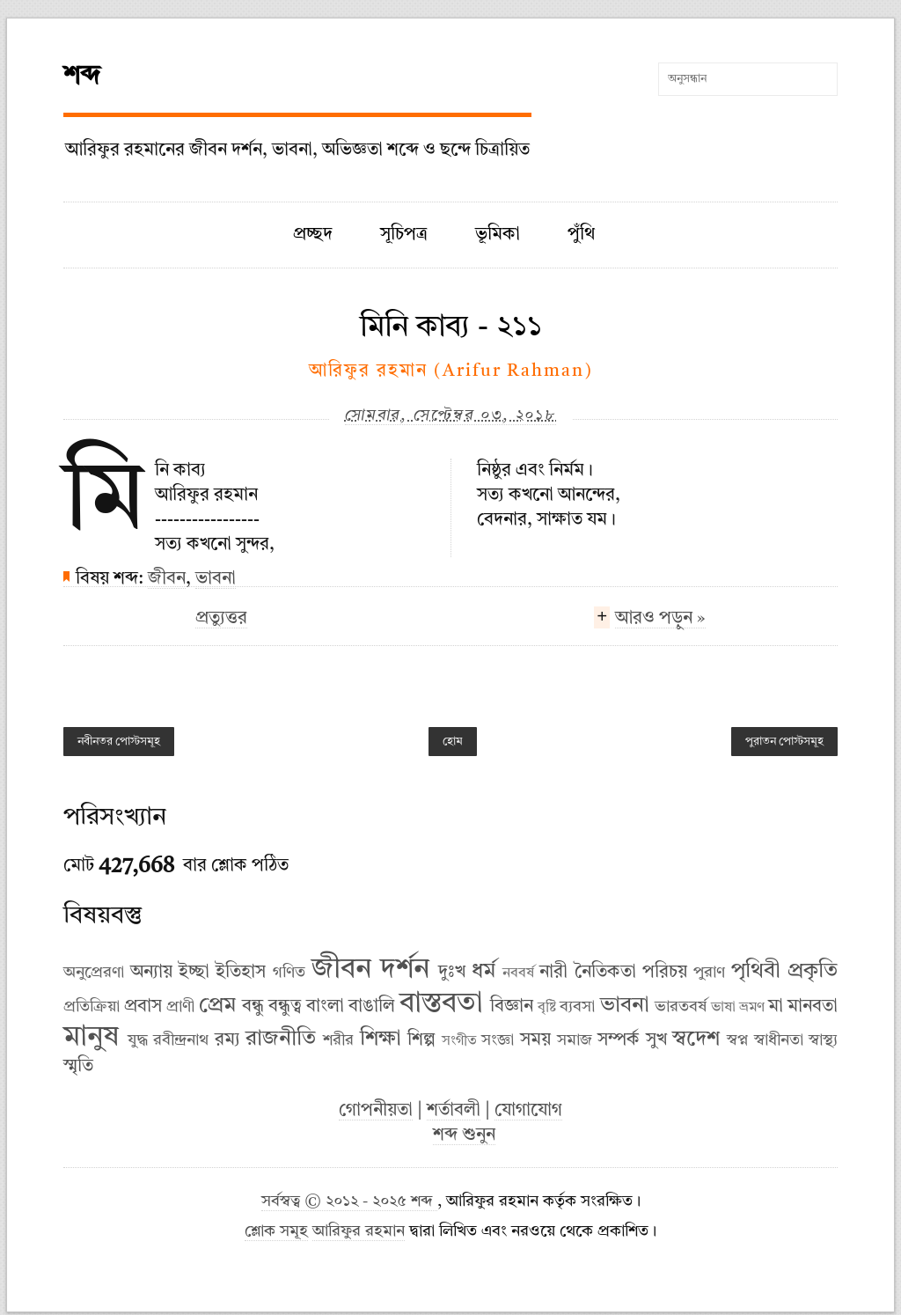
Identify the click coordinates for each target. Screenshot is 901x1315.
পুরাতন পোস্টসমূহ (784, 741)
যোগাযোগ (528, 1111)
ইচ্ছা (194, 972)
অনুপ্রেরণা (93, 973)
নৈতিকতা (605, 972)
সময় (535, 1040)
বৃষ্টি (547, 1008)
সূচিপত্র (404, 235)
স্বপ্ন (737, 1040)
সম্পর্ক (618, 1040)
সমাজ (574, 1040)
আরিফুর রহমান (358, 1231)
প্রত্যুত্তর (221, 619)
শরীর (338, 1040)
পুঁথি (581, 235)
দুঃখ (451, 972)
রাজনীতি (280, 1039)
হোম (453, 741)
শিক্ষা (380, 1039)
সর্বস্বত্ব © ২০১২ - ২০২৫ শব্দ (349, 1202)
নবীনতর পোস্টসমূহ (118, 741)
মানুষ (91, 1038)
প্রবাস (143, 1007)
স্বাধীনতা (778, 1040)
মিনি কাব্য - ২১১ (451, 327)
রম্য (227, 1040)
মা (775, 1007)
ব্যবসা (577, 1007)
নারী (553, 972)
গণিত (289, 973)
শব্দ (81, 76)
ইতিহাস (241, 972)
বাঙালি (371, 1007)
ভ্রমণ (752, 1008)
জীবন (167, 579)
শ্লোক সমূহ (276, 1231)
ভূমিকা (497, 235)
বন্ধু (253, 1007)
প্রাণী (180, 1007)
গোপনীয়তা (376, 1111)
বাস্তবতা (441, 1004)
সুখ (656, 1040)
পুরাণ (709, 973)
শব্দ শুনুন (464, 1135)
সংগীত (459, 1041)
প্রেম (217, 1006)
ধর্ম (483, 971)
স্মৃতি (78, 1067)
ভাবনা (215, 579)
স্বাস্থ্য (823, 1040)
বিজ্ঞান (511, 1007)
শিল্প (421, 1040)
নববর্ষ (518, 973)
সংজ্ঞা (497, 1040)
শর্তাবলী (453, 1111)
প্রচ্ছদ (313, 235)
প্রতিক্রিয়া (91, 1007)
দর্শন (404, 970)
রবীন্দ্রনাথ (181, 1040)
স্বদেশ (696, 1039)
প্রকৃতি (812, 971)
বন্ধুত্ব (285, 1007)
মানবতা (812, 1007)
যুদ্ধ (138, 1040)
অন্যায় (151, 972)
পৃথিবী (755, 971)
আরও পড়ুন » (660, 620)
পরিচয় (664, 972)
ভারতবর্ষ (681, 1007)
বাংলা (325, 1007)
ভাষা (723, 1008)
